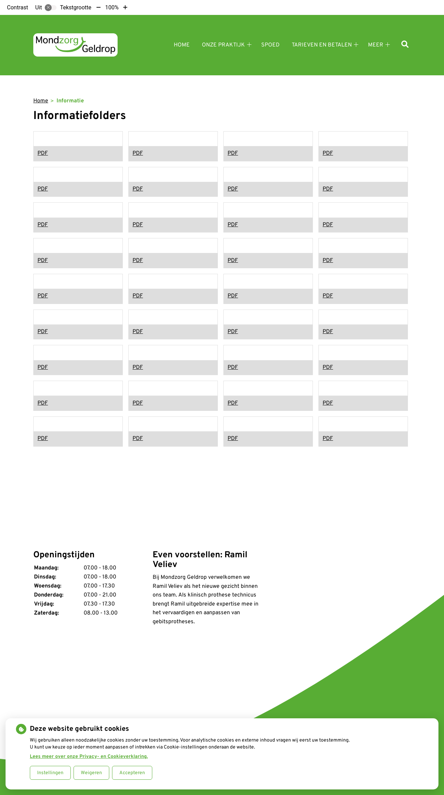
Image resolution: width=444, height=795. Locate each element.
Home (182, 45)
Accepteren (132, 773)
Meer (375, 45)
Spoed (270, 45)
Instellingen (50, 773)
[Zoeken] (405, 45)
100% (112, 7)
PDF (42, 153)
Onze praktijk (223, 45)
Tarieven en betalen (322, 45)
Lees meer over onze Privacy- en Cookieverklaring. (89, 757)
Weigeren (91, 773)
